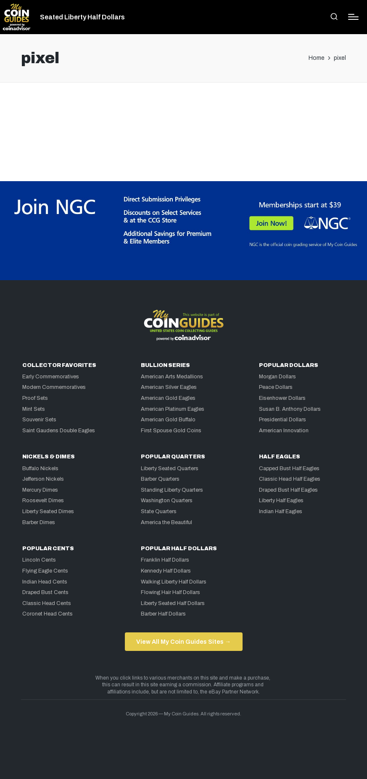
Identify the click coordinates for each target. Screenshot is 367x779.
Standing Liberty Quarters (172, 490)
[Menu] (353, 17)
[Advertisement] (184, 117)
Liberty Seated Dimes (48, 511)
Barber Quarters (160, 479)
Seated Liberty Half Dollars (82, 17)
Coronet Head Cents (47, 614)
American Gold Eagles (168, 398)
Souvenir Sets (39, 420)
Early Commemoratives (50, 377)
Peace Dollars (276, 387)
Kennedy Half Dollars (166, 571)
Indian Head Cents (44, 582)
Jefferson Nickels (43, 479)
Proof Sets (35, 398)
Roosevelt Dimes (43, 500)
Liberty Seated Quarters (169, 468)
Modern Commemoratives (54, 387)
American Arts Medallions (172, 377)
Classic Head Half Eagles (289, 479)
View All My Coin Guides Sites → (183, 641)
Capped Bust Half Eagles (289, 468)
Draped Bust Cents (45, 592)
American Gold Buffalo (168, 420)
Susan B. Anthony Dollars (290, 409)
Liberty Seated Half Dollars (173, 603)
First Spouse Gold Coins (171, 431)
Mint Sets (33, 409)
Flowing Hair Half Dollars (170, 592)
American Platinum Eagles (172, 409)
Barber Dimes (38, 522)
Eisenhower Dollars (282, 398)
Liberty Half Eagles (281, 500)
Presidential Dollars (282, 420)
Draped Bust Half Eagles (288, 490)
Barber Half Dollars (163, 614)
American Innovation (284, 431)
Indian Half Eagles (280, 511)
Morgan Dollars (277, 377)
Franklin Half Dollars (165, 560)
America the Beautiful (166, 522)
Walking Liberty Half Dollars (173, 582)
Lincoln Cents (39, 560)
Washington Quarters (167, 500)
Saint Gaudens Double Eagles (58, 431)
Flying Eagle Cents (45, 571)
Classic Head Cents (46, 603)
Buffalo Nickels (40, 468)
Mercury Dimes (40, 490)
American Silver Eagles (169, 387)
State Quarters (159, 511)
